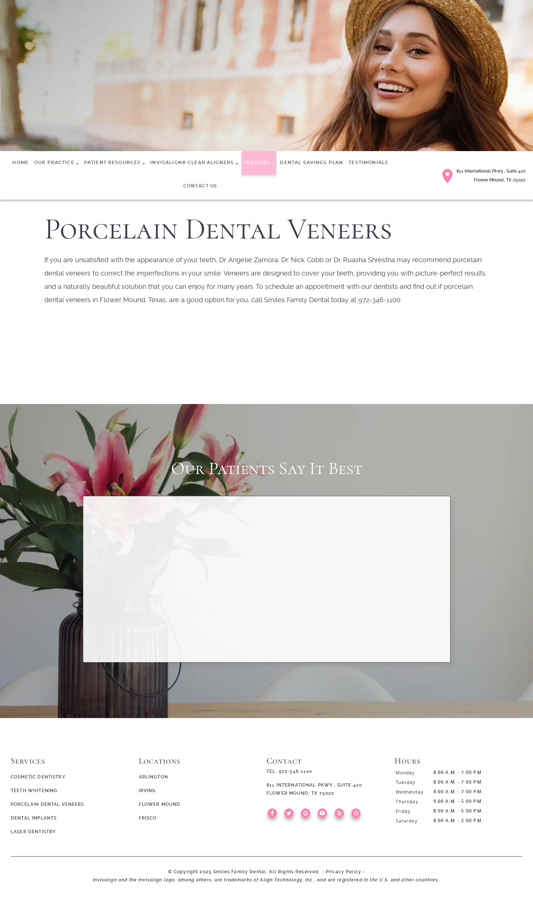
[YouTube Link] (324, 816)
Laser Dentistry (33, 831)
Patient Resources (112, 162)
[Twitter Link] (290, 816)
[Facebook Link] (274, 816)
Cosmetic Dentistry (38, 777)
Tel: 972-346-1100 (289, 771)
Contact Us (200, 186)
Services (257, 162)
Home (20, 162)
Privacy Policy (343, 871)
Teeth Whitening (34, 790)
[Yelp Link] (341, 816)
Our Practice (54, 162)
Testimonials (368, 162)
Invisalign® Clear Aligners (192, 162)
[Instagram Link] (357, 816)
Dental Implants (34, 818)
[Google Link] (307, 816)
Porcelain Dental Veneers (47, 804)
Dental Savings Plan (311, 162)
